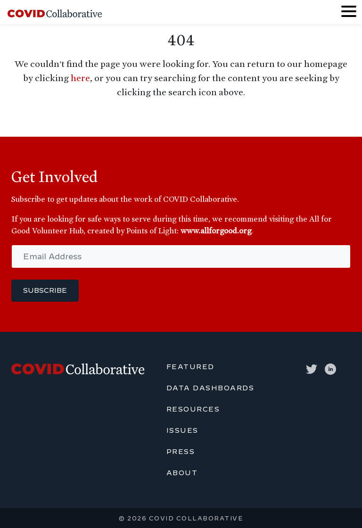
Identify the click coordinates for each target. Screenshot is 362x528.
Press (180, 451)
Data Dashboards (210, 388)
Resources (193, 409)
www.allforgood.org (216, 230)
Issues (182, 430)
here (80, 77)
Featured (190, 367)
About (182, 473)
